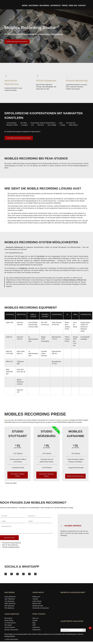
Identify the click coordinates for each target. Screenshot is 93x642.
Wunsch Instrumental (11, 630)
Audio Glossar (37, 602)
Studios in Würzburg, (63, 420)
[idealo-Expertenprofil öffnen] (67, 604)
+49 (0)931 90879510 (72, 526)
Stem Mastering (9, 599)
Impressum (36, 628)
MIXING (25, 5)
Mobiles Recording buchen (75, 476)
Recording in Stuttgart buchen (18, 475)
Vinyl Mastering (9, 602)
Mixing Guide (36, 604)
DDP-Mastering (9, 606)
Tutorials (35, 599)
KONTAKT (82, 5)
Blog (33, 623)
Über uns (35, 619)
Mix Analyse (8, 619)
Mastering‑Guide (37, 606)
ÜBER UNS (73, 5)
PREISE (65, 5)
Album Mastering (9, 604)
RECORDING (44, 5)
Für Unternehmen (10, 623)
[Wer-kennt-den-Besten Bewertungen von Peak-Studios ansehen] (73, 615)
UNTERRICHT (55, 5)
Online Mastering (9, 597)
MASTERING (33, 5)
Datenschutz (36, 630)
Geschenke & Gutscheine (40, 608)
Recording (7, 420)
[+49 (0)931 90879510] (61, 526)
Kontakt (34, 621)
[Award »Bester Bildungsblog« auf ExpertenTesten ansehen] (79, 604)
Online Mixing (8, 621)
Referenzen (36, 597)
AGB (34, 625)
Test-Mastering (9, 608)
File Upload (8, 625)
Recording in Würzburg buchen (46, 475)
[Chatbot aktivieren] (90, 628)
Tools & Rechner (9, 628)
